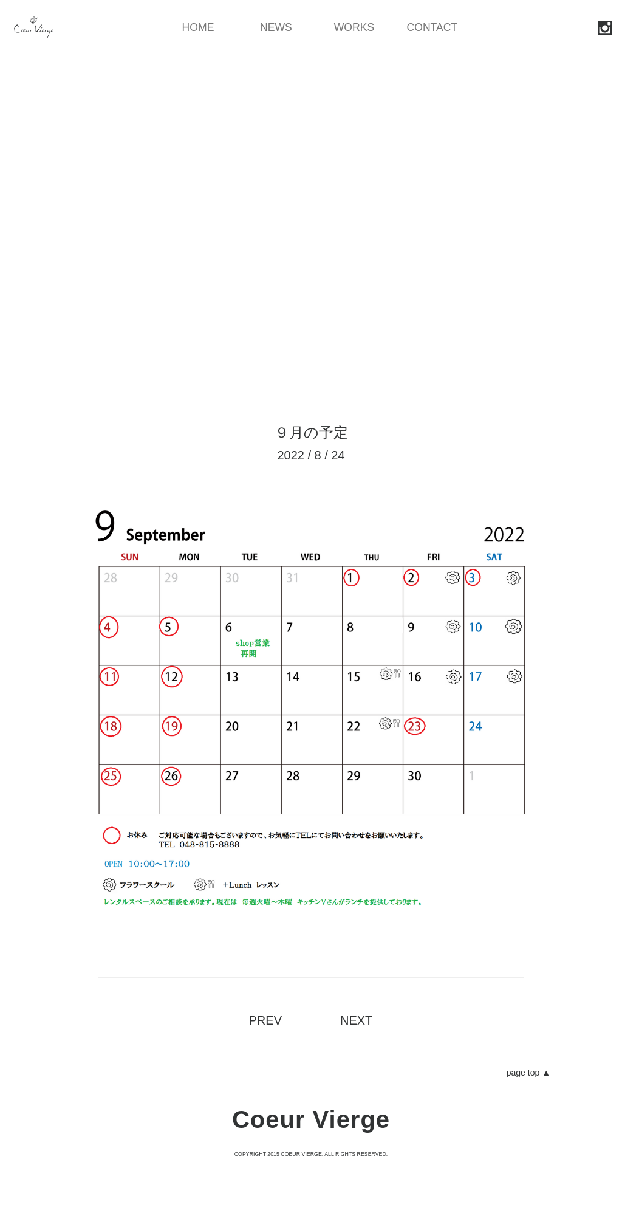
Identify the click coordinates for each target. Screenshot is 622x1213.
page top (528, 1072)
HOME (198, 27)
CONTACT (431, 27)
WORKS (354, 27)
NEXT (356, 1020)
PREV (265, 1020)
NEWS (276, 27)
